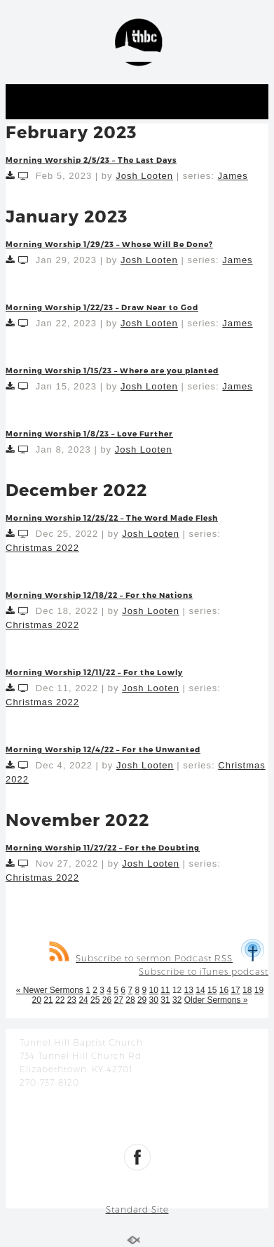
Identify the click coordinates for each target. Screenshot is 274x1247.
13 (188, 990)
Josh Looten (144, 176)
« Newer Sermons (49, 990)
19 (258, 990)
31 (165, 1000)
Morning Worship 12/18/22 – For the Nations (99, 594)
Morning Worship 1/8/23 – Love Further (89, 433)
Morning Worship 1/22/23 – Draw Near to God (102, 307)
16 (223, 990)
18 (247, 990)
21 (48, 1000)
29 (141, 1000)
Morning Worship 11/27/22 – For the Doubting (103, 847)
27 (118, 1000)
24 (83, 1000)
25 (95, 1000)
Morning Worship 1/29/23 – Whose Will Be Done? (109, 243)
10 (153, 990)
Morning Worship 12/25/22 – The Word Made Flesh (112, 517)
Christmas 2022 (42, 547)
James (233, 176)
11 (165, 990)
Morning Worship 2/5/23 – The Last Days (91, 159)
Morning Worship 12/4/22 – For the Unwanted (103, 749)
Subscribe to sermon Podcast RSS (141, 958)
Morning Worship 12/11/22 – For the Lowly (94, 671)
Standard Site (137, 1209)
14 (200, 990)
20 (36, 1000)
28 (130, 1000)
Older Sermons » (216, 1000)
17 (235, 990)
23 (71, 1000)
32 (176, 1000)
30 (153, 1000)
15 (212, 990)
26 (106, 1000)
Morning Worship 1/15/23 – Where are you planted (112, 370)
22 (59, 1000)
